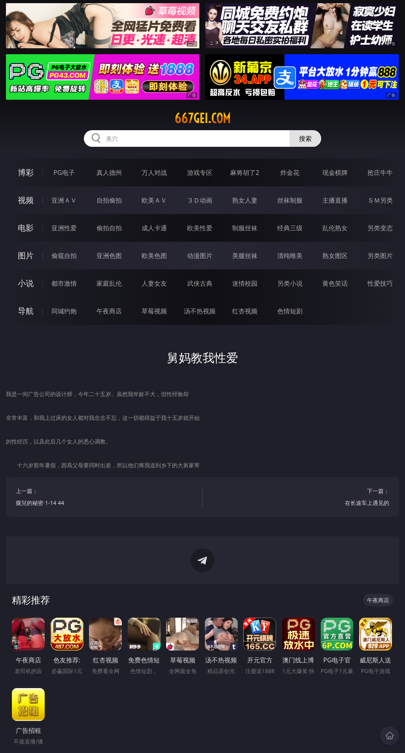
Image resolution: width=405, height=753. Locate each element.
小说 (26, 283)
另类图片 (380, 255)
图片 (26, 255)
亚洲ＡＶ (64, 200)
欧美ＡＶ (154, 200)
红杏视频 (244, 311)
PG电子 (63, 172)
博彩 (26, 172)
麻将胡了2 (244, 172)
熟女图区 (335, 255)
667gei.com (202, 118)
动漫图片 (199, 255)
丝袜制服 (290, 200)
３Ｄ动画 (199, 200)
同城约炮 (64, 311)
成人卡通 (154, 228)
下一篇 (300, 498)
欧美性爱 (199, 228)
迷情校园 (244, 283)
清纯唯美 (290, 255)
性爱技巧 (380, 283)
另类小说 (290, 283)
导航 (26, 310)
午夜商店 (109, 311)
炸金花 (289, 172)
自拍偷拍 (109, 200)
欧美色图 (154, 255)
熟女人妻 (244, 200)
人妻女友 (154, 283)
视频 (26, 200)
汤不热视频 (200, 311)
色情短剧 (290, 311)
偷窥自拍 (64, 255)
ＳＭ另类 (380, 200)
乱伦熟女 (335, 228)
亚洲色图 (109, 255)
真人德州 (109, 172)
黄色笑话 (335, 283)
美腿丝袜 (244, 255)
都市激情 (64, 283)
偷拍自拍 (109, 228)
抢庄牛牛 (380, 172)
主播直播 (335, 200)
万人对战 (154, 172)
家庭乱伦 (109, 283)
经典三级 (290, 228)
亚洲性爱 (64, 228)
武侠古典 (199, 283)
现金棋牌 (335, 172)
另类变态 (380, 228)
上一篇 (104, 498)
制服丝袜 (244, 228)
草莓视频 (154, 311)
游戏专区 (199, 172)
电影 (26, 227)
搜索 (305, 138)
